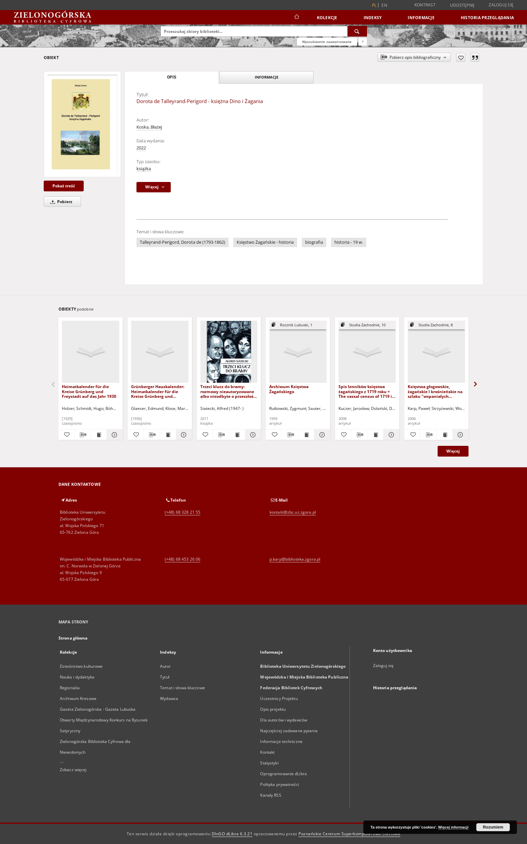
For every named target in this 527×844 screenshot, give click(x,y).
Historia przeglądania (487, 17)
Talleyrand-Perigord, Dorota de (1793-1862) (182, 242)
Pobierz (60, 201)
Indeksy (373, 17)
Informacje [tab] (266, 77)
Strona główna (73, 638)
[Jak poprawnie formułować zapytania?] (362, 42)
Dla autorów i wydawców (283, 720)
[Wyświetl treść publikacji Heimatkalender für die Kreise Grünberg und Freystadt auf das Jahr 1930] (99, 434)
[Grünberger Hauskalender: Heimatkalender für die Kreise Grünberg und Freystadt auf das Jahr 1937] (159, 352)
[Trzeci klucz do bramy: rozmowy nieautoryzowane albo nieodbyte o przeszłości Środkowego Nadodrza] (229, 352)
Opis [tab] (171, 77)
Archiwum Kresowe (78, 698)
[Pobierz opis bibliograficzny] (82, 434)
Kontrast (425, 5)
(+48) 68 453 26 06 (182, 559)
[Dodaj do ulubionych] (460, 57)
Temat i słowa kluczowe (182, 688)
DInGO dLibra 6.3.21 (232, 834)
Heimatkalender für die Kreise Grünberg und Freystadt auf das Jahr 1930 (89, 391)
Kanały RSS (270, 795)
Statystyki (269, 763)
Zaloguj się (501, 5)
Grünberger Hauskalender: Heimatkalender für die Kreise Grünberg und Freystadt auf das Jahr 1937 (158, 391)
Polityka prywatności (279, 784)
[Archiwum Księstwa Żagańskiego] (298, 352)
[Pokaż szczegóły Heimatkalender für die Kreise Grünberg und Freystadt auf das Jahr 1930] (114, 434)
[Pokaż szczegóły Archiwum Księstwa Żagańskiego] (321, 434)
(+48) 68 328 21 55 (182, 512)
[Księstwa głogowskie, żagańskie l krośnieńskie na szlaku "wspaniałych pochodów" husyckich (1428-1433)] (436, 352)
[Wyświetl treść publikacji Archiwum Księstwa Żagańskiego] (306, 434)
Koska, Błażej (149, 127)
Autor (165, 666)
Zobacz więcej (73, 769)
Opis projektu (273, 709)
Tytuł (164, 677)
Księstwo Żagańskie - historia (265, 242)
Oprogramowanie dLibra (283, 774)
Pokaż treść (63, 186)
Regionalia (70, 688)
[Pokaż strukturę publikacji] (298, 325)
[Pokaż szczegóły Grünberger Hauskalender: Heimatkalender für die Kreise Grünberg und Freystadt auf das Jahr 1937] (183, 434)
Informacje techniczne (281, 741)
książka (143, 169)
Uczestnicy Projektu (278, 698)
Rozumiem (493, 827)
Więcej (453, 451)
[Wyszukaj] (357, 31)
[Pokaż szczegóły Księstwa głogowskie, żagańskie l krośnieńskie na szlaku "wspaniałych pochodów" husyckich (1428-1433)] (460, 434)
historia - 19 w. (348, 242)
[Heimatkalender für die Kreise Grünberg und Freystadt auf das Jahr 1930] (90, 352)
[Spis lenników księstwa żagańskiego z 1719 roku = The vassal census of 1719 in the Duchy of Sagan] (367, 352)
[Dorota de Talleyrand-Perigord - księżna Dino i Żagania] (82, 124)
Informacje (421, 17)
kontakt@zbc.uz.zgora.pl (293, 512)
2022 (141, 148)
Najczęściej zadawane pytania (288, 731)
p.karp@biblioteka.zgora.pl (295, 559)
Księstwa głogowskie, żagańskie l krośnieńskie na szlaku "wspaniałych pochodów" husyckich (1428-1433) (436, 391)
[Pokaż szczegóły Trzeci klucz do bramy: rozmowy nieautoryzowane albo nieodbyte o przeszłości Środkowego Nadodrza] (252, 434)
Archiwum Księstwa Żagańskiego (289, 389)
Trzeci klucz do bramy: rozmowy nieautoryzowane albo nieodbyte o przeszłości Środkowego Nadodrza (228, 391)
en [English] (384, 5)
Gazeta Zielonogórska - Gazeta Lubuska (97, 709)
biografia (314, 242)
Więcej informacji (453, 827)
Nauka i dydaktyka (77, 677)
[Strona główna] (296, 17)
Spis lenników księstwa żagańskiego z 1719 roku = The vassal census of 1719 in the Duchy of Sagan (366, 391)
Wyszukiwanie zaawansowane (327, 41)
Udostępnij (462, 5)
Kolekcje (327, 17)
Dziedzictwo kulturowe (81, 666)
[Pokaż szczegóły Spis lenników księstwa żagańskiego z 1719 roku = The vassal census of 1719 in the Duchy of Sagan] (390, 434)
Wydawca (169, 698)
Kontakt (267, 752)
